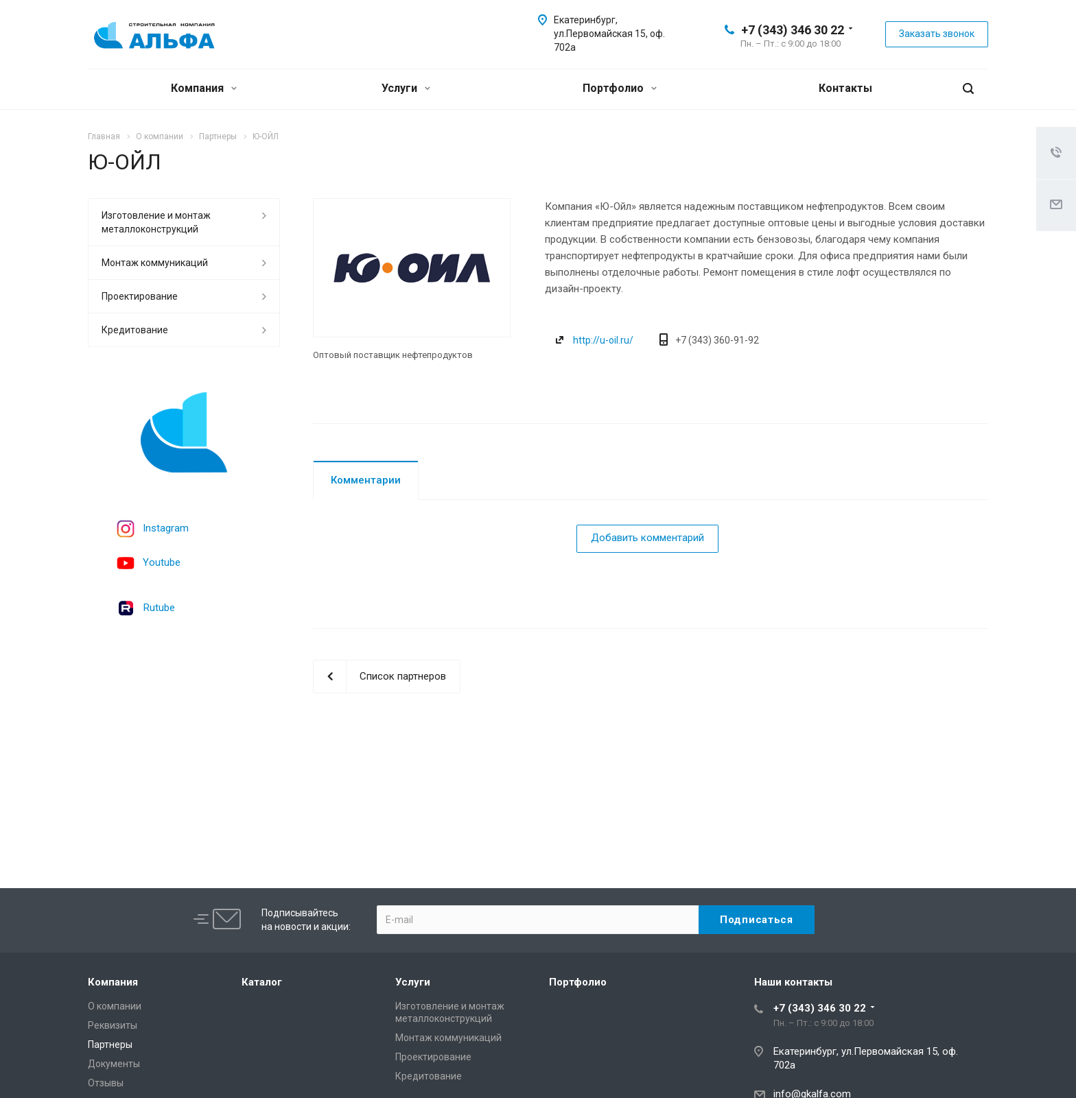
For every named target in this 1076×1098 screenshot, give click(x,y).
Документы (114, 1063)
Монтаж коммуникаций (155, 262)
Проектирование (140, 296)
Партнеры (110, 1044)
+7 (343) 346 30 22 (792, 30)
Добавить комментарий (647, 538)
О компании (114, 1006)
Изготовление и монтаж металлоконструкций (156, 222)
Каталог (262, 982)
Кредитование (135, 329)
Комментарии (366, 480)
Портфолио (620, 88)
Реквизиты (112, 1025)
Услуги (406, 88)
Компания (204, 88)
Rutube (159, 607)
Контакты (845, 88)
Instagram (166, 528)
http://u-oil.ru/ (603, 340)
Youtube (161, 562)
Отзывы (106, 1082)
